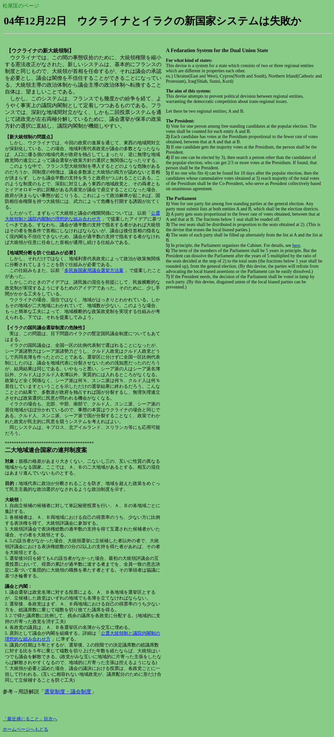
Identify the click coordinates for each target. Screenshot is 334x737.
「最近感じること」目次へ (30, 718)
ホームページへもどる (25, 729)
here (296, 245)
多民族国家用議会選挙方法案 (94, 270)
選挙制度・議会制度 (67, 691)
